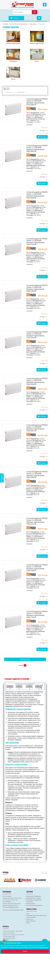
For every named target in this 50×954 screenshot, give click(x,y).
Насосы (28, 922)
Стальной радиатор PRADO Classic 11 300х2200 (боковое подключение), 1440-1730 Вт (37, 614)
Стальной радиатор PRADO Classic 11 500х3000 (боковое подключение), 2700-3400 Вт (37, 102)
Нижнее (10, 758)
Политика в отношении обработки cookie (13, 910)
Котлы (27, 913)
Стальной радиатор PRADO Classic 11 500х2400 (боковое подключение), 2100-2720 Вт (37, 241)
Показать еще (25, 659)
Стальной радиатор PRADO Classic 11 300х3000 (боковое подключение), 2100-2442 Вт (37, 428)
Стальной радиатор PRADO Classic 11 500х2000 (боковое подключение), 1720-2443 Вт (37, 335)
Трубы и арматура (31, 921)
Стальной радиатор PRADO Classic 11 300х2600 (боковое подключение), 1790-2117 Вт (37, 521)
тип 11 (9, 832)
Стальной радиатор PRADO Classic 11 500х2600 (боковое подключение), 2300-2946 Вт (37, 195)
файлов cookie (44, 947)
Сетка (8, 89)
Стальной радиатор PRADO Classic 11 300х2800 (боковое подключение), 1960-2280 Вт (37, 474)
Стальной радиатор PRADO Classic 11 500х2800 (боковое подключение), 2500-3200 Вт (37, 148)
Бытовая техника (30, 903)
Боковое (10, 752)
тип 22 (9, 838)
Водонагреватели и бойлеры (33, 898)
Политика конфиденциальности (11, 907)
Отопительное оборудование (33, 896)
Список (5, 89)
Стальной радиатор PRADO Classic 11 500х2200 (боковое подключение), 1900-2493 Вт (37, 288)
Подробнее (29, 124)
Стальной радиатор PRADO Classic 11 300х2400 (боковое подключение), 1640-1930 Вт (37, 567)
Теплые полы (29, 919)
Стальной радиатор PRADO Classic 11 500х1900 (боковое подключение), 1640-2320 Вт (37, 381)
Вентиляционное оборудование (34, 905)
